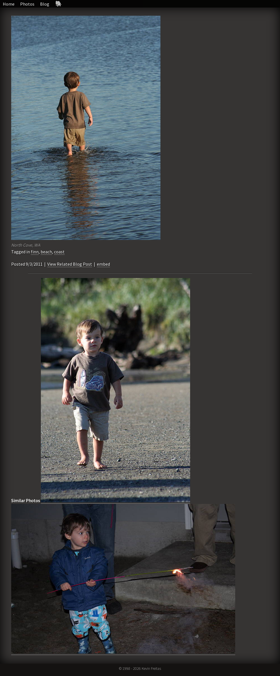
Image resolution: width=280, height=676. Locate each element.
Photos (27, 4)
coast (59, 251)
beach (46, 251)
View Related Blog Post (69, 264)
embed (103, 264)
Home (9, 4)
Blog (44, 4)
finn (35, 251)
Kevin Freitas (151, 668)
